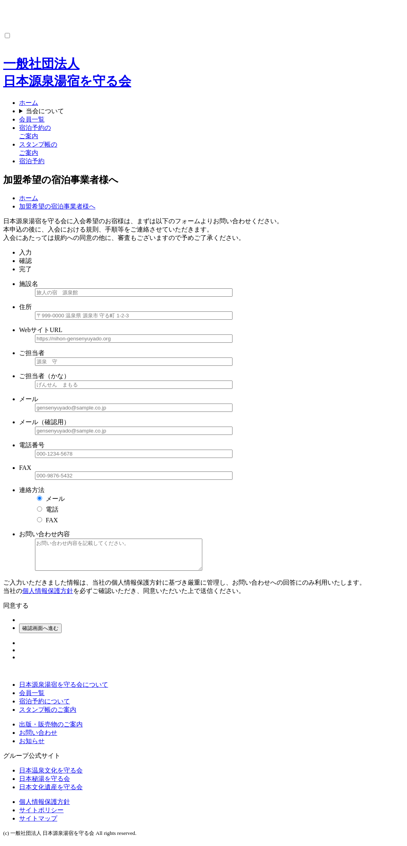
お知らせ (32, 747)
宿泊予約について (44, 707)
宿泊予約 (32, 161)
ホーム (28, 102)
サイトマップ (38, 824)
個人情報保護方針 (47, 596)
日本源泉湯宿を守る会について (63, 690)
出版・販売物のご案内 (51, 730)
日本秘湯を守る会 (44, 784)
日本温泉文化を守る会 (51, 776)
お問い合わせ (38, 738)
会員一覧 (32, 119)
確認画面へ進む (40, 634)
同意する (16, 611)
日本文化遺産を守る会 (51, 793)
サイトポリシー (41, 816)
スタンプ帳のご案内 (47, 715)
